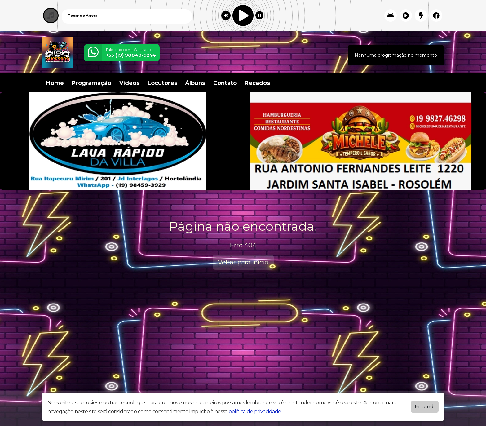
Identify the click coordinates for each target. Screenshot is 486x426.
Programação (91, 83)
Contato (225, 83)
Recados (257, 83)
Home (55, 83)
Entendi (425, 407)
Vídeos (129, 83)
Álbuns (195, 83)
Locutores (162, 83)
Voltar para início (243, 262)
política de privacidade (254, 412)
